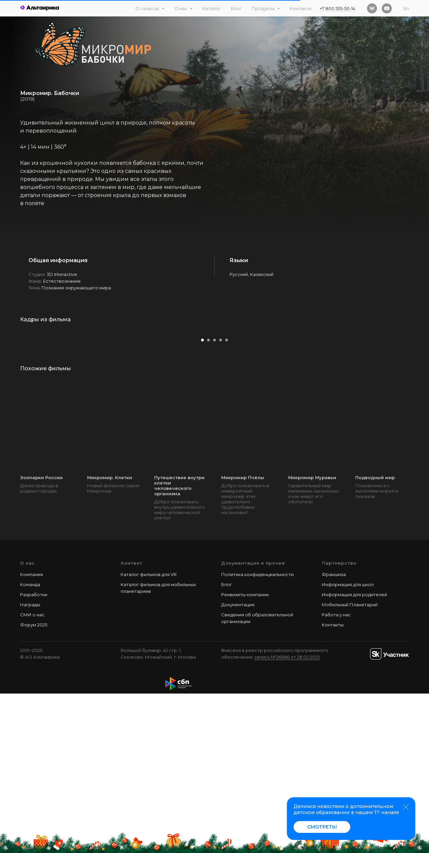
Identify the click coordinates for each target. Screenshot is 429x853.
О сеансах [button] (147, 8)
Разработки (33, 753)
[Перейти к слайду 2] (208, 499)
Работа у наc (336, 773)
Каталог (211, 8)
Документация (237, 763)
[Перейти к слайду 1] (202, 499)
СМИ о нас (32, 773)
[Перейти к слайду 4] (220, 499)
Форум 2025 (33, 784)
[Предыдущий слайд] (18, 409)
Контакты (300, 8)
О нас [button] (181, 8)
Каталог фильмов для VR (149, 733)
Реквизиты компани (243, 753)
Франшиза (334, 733)
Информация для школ (348, 743)
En (406, 8)
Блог (236, 8)
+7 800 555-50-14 (337, 8)
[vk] (372, 8)
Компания (31, 733)
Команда (30, 743)
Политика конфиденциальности (257, 733)
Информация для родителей (354, 753)
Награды (30, 763)
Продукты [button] (263, 8)
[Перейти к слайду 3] (214, 499)
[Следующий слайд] (410, 409)
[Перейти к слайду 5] (226, 499)
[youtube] (387, 8)
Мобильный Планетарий (350, 763)
